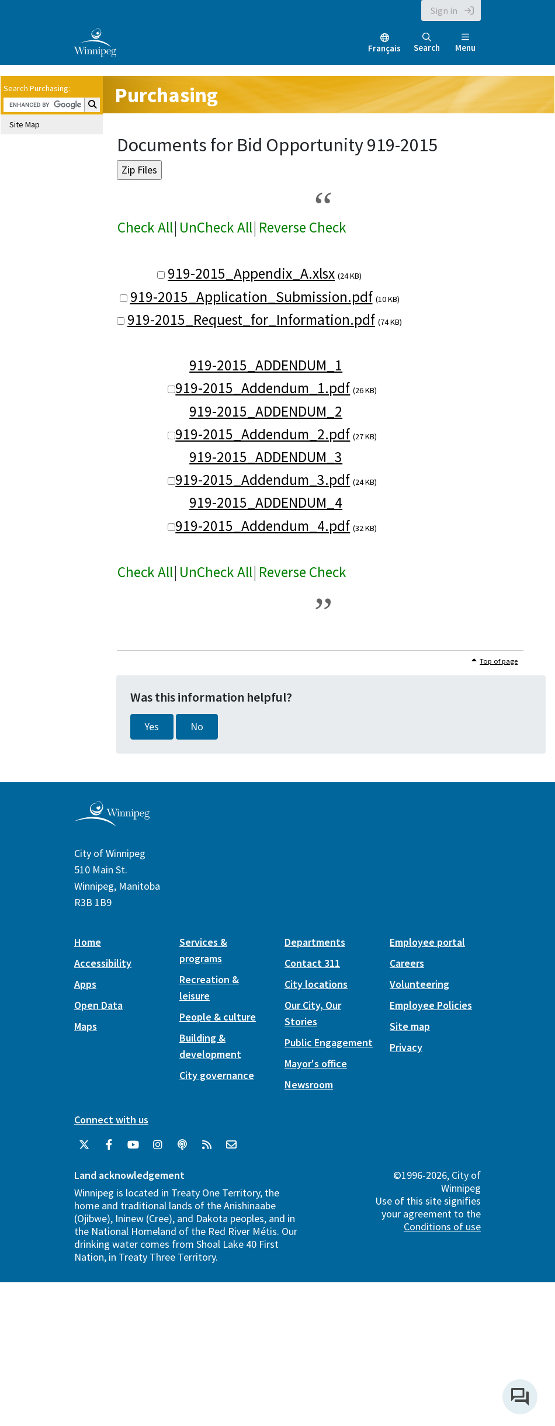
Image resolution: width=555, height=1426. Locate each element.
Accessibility (102, 963)
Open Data (98, 1005)
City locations (316, 984)
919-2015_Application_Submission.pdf (251, 296)
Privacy (406, 1047)
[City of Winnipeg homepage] (112, 821)
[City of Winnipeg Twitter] (84, 1145)
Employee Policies (431, 1005)
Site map (410, 1026)
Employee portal (427, 942)
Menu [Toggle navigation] (465, 43)
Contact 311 (312, 963)
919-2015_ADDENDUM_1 (265, 365)
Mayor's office (316, 1063)
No (196, 726)
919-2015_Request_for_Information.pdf (251, 319)
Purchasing (166, 95)
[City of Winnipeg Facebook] (109, 1145)
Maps (85, 1026)
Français (384, 48)
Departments (315, 942)
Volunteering (419, 984)
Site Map (24, 124)
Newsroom (309, 1084)
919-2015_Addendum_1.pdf (262, 388)
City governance (216, 1075)
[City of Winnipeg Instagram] (158, 1145)
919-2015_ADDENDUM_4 (265, 502)
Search (427, 43)
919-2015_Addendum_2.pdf (262, 434)
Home (87, 942)
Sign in (444, 10)
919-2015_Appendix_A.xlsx (251, 273)
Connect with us (111, 1119)
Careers (407, 963)
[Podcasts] (182, 1145)
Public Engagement (329, 1042)
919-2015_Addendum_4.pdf (262, 525)
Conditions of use (442, 1226)
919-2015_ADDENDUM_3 (265, 456)
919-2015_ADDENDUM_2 (265, 411)
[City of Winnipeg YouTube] (133, 1145)
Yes (152, 726)
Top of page (499, 661)
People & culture (217, 1016)
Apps (85, 984)
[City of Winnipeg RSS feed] (207, 1145)
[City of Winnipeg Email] (231, 1145)
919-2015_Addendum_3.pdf (262, 479)
